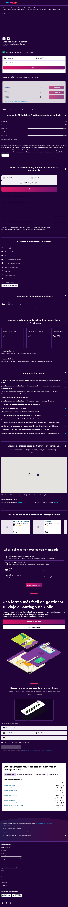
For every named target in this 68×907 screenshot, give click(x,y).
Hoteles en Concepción (10, 803)
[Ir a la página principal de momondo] (12, 3)
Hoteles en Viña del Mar (10, 790)
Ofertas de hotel (6, 7)
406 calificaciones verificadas (23, 52)
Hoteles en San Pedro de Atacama (13, 805)
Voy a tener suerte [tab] (40, 774)
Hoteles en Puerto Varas (10, 798)
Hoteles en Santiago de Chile (38, 9)
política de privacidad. (46, 750)
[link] (34, 585)
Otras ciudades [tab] (9, 774)
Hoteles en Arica (8, 783)
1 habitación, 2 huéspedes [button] (12, 63)
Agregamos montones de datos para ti (35, 832)
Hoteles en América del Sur (19, 7)
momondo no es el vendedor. (35, 829)
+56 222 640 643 (7, 50)
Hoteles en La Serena (10, 793)
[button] (3, 3)
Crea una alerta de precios (31, 577)
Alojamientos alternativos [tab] (24, 774)
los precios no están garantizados (44, 823)
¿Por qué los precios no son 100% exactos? (35, 835)
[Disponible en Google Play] (6, 895)
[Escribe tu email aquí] (35, 738)
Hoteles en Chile (32, 7)
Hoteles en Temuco (9, 808)
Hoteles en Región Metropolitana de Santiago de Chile (15, 9)
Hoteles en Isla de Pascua (11, 788)
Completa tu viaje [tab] (54, 774)
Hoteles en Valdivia (9, 800)
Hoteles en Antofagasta (10, 795)
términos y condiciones (30, 750)
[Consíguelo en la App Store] (17, 895)
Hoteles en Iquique (9, 785)
